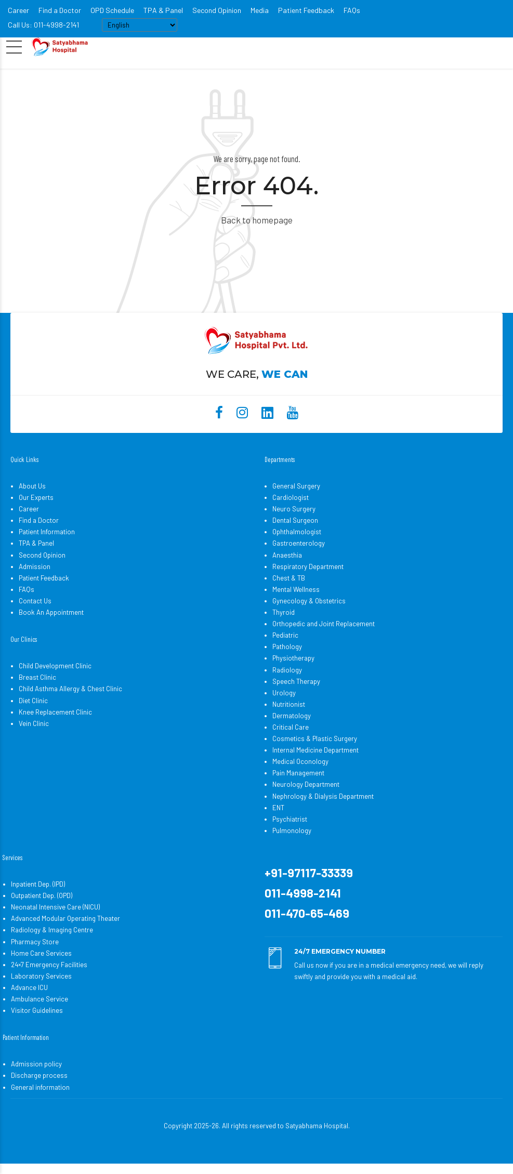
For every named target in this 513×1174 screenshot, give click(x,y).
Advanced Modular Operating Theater (65, 918)
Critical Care (290, 727)
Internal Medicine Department (315, 750)
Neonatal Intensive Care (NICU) (55, 907)
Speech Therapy (296, 681)
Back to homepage (257, 220)
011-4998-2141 (303, 893)
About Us (32, 486)
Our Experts (36, 497)
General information (40, 1087)
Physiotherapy (293, 658)
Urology (284, 693)
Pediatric (285, 635)
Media (260, 10)
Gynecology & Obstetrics (309, 601)
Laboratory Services (41, 976)
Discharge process (39, 1075)
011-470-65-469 (307, 913)
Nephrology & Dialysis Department (323, 796)
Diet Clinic (33, 700)
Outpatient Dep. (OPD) (41, 895)
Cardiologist (290, 497)
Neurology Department (305, 784)
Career (18, 10)
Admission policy (36, 1064)
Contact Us (35, 601)
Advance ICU (29, 987)
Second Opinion (216, 10)
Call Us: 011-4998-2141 (43, 24)
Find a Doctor (59, 10)
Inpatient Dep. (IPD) (38, 884)
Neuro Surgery (293, 509)
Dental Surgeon (295, 520)
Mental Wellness (296, 589)
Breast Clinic (37, 677)
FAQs (352, 10)
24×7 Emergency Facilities (49, 964)
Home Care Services (41, 953)
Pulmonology (291, 830)
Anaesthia (287, 555)
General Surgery (296, 486)
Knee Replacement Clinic (55, 712)
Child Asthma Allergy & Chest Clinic (70, 688)
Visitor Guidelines (37, 1010)
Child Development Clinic (55, 666)
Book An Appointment (51, 612)
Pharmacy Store (35, 942)
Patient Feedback (306, 10)
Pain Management (298, 773)
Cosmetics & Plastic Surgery (314, 738)
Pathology (287, 646)
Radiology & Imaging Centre (52, 930)
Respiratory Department (308, 566)
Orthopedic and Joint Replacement (323, 623)
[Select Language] (139, 25)
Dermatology (291, 715)
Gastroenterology (298, 543)
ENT (278, 807)
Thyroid (283, 612)
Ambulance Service (39, 999)
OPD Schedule (112, 10)
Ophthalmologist (296, 531)
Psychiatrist (289, 819)
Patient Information (47, 531)
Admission (34, 566)
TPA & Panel (163, 10)
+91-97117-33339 (309, 872)
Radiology (287, 670)
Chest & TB (288, 578)
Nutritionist (288, 704)
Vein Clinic (34, 723)
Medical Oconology (300, 761)
